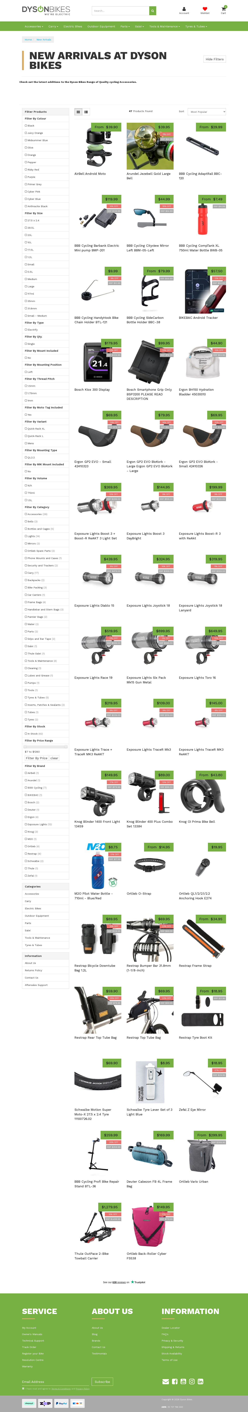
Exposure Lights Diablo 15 (94, 605)
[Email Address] (55, 1382)
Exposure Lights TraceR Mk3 (149, 749)
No (29, 357)
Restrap (34, 853)
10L (30, 242)
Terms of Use (170, 1360)
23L (30, 235)
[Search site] (152, 10)
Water (33, 624)
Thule (33, 868)
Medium (32, 279)
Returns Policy (33, 970)
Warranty (27, 1366)
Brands (96, 1340)
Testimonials (99, 1353)
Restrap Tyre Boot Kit (195, 1037)
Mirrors (34, 543)
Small (31, 264)
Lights (34, 536)
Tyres (33, 719)
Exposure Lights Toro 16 (197, 677)
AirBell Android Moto (90, 173)
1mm (30, 400)
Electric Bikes (73, 26)
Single (31, 343)
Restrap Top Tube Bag (144, 1037)
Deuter (33, 809)
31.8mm (32, 308)
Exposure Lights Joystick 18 (148, 605)
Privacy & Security (172, 1340)
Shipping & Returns (173, 1347)
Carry (53, 26)
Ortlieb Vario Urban (193, 1181)
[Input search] (120, 10)
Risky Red (33, 169)
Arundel (34, 780)
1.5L (30, 500)
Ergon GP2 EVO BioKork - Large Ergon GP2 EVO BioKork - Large (149, 466)
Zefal (32, 875)
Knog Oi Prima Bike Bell (197, 821)
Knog (33, 831)
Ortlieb (34, 846)
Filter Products (36, 111)
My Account (29, 1327)
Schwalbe (35, 861)
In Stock (35, 733)
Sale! (139, 26)
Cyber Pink (34, 191)
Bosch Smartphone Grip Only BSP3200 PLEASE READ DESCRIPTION (149, 394)
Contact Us (31, 977)
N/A (30, 485)
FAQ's (165, 1334)
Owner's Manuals (32, 1334)
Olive (30, 147)
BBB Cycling (37, 787)
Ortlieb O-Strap (139, 893)
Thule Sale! (36, 653)
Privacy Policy (82, 1389)
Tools (33, 690)
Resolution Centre (32, 1360)
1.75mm (32, 393)
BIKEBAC (35, 795)
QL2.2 (31, 457)
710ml (31, 492)
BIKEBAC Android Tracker (198, 318)
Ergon (33, 817)
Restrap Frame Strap (195, 965)
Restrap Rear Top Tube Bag (95, 1037)
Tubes (33, 712)
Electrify (33, 329)
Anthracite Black (37, 206)
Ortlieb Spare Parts (41, 550)
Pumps (33, 682)
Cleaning (34, 668)
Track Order (29, 1347)
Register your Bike (33, 1353)
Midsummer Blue (38, 140)
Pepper (32, 162)
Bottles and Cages (41, 528)
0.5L (30, 271)
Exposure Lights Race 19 (93, 677)
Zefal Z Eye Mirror (192, 1109)
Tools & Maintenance (164, 26)
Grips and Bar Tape (41, 638)
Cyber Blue (34, 198)
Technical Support (33, 1340)
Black (31, 125)
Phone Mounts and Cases (45, 558)
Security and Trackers (43, 565)
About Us (30, 963)
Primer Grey (35, 184)
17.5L (31, 249)
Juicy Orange (35, 132)
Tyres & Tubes (196, 26)
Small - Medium (37, 315)
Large (31, 286)
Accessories (34, 26)
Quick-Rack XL (36, 428)
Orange (32, 154)
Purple (31, 176)
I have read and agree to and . (56, 1388)
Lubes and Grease (40, 675)
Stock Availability (172, 1353)
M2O (32, 839)
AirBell (33, 773)
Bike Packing (37, 587)
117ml (31, 293)
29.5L (31, 227)
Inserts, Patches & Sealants (46, 704)
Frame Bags (37, 602)
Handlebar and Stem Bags (46, 609)
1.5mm (31, 385)
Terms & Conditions (61, 1389)
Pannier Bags (37, 616)
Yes (29, 414)
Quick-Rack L (35, 436)
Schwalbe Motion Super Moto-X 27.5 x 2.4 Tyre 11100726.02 (92, 1114)
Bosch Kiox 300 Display (92, 389)
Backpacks (36, 580)
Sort (181, 111)
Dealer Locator (171, 1327)
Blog (94, 1334)
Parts (125, 26)
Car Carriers (36, 594)
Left (30, 371)
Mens (31, 443)
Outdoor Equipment (101, 26)
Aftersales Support (36, 985)
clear (54, 758)
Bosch (33, 802)
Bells (33, 521)
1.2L (30, 257)
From (106, 127)
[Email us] (165, 1381)
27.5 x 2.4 (33, 220)
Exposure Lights (40, 824)
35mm (31, 301)
